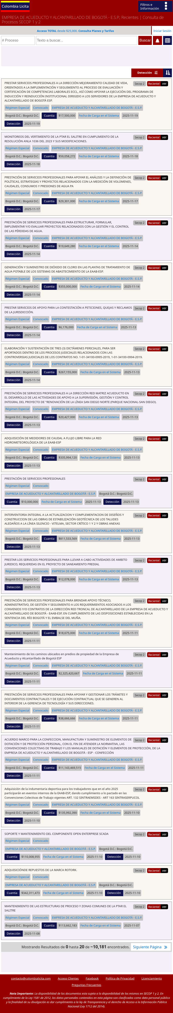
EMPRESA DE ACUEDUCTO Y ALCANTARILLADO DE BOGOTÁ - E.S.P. (97, 108)
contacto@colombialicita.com (31, 978)
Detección (144, 73)
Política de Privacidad (120, 978)
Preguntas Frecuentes (86, 985)
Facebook (92, 978)
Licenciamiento (151, 978)
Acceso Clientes (68, 978)
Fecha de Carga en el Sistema (99, 115)
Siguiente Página (150, 947)
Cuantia (49, 115)
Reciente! (153, 83)
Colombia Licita (15, 6)
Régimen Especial (17, 108)
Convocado (40, 108)
